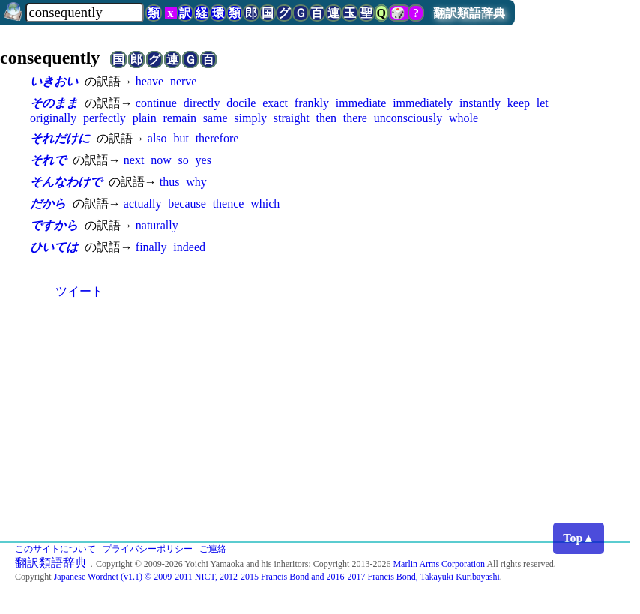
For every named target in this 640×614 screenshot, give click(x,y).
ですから (54, 225)
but (180, 138)
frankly (312, 103)
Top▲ (578, 538)
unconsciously (408, 118)
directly (202, 103)
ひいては (54, 247)
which (265, 203)
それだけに (60, 138)
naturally (157, 225)
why (196, 181)
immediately (423, 103)
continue (156, 103)
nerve (183, 81)
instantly (480, 103)
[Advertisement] (320, 429)
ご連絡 (212, 549)
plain (145, 118)
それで (48, 160)
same (215, 118)
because (187, 203)
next (134, 160)
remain (179, 118)
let (543, 103)
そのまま (54, 103)
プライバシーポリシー (148, 549)
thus (170, 181)
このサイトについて (55, 549)
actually (143, 203)
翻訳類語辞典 (469, 13)
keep (518, 103)
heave (149, 81)
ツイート (79, 291)
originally (53, 118)
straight (292, 118)
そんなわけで (66, 181)
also (157, 138)
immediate (361, 103)
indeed (189, 247)
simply (250, 118)
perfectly (104, 118)
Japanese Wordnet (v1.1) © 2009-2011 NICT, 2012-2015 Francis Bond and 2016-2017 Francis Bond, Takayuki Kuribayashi (277, 576)
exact (275, 103)
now (161, 160)
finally (151, 247)
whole (463, 118)
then (326, 118)
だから (48, 203)
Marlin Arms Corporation (439, 564)
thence (228, 203)
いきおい (54, 81)
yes (203, 160)
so (183, 160)
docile (241, 103)
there (355, 118)
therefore (217, 138)
